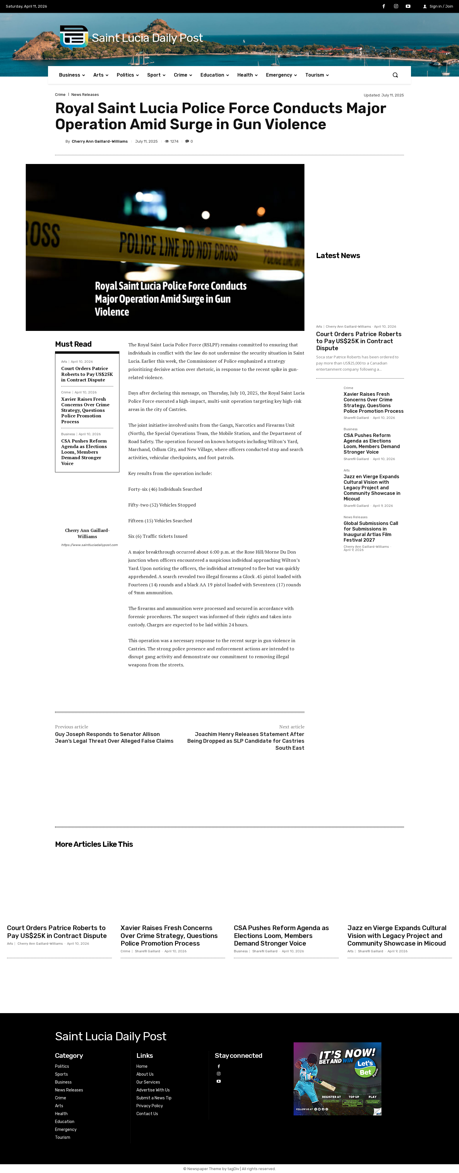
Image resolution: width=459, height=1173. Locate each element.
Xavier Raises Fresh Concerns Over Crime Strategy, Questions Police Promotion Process (85, 410)
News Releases (85, 94)
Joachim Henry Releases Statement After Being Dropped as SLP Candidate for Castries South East (245, 741)
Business (68, 434)
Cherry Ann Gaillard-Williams (100, 141)
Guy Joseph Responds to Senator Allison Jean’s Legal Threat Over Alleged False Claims (114, 737)
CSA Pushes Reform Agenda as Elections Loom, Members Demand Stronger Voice (84, 452)
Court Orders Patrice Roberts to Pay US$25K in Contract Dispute (87, 374)
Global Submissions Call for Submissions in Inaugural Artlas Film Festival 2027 (371, 532)
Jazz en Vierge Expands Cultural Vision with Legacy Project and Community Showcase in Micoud (372, 488)
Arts (64, 361)
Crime (60, 94)
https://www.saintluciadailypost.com (87, 545)
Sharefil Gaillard (356, 418)
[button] (395, 75)
